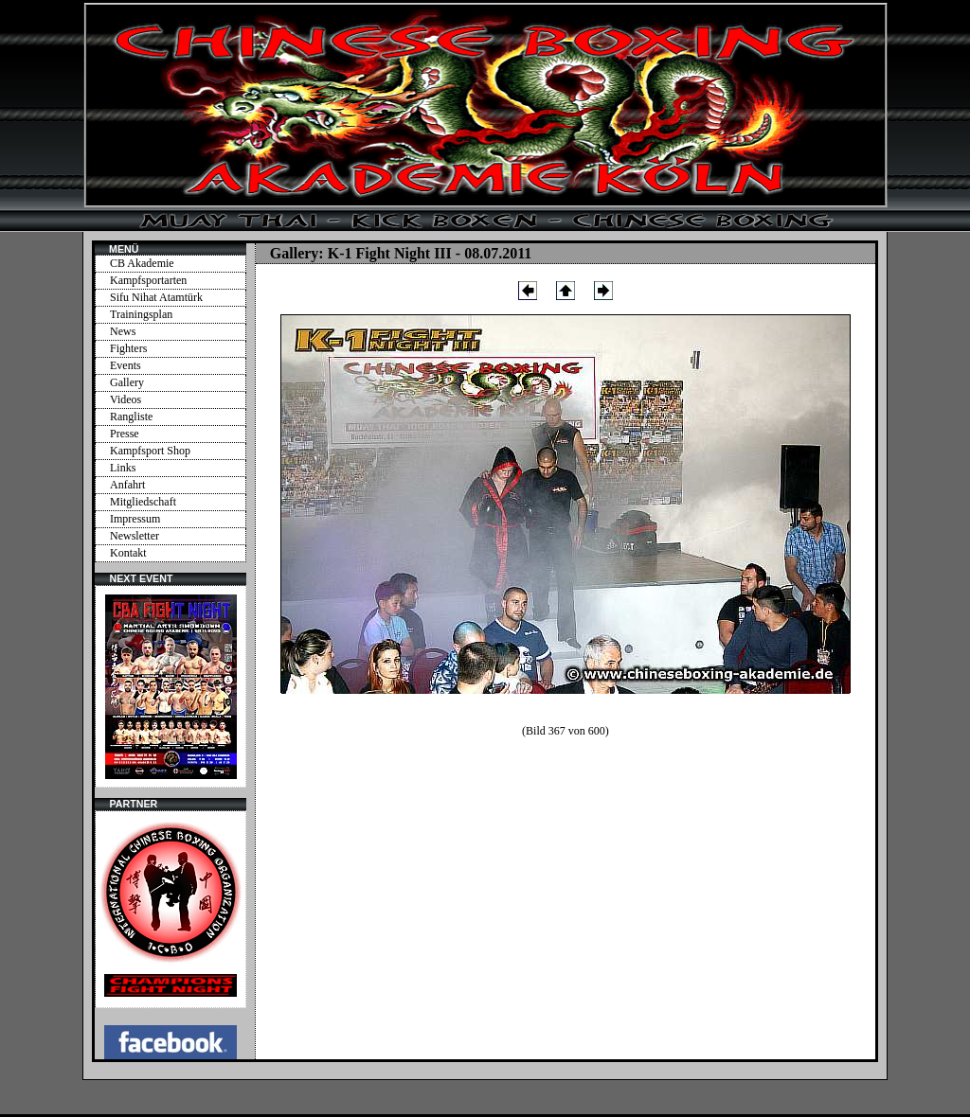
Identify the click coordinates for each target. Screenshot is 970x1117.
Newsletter (134, 535)
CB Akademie (142, 263)
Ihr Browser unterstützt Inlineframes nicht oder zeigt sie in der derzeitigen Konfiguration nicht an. (170, 686)
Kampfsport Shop (150, 450)
